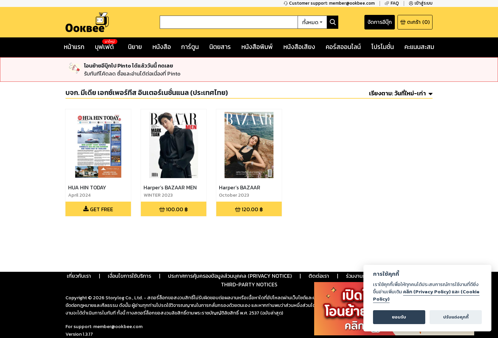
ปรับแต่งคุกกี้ (456, 317)
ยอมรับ (399, 317)
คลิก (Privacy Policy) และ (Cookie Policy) (426, 295)
